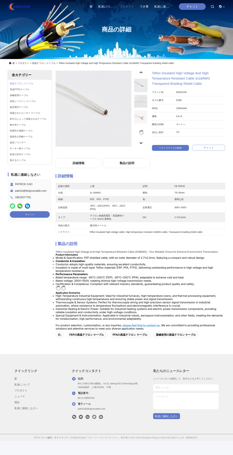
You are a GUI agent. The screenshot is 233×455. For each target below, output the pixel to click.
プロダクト (126, 6)
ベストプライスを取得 (175, 148)
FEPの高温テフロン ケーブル (86, 334)
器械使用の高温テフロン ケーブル (176, 334)
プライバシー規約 (43, 437)
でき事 (144, 6)
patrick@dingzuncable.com (30, 190)
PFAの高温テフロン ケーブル (130, 334)
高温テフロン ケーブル (44, 63)
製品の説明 (127, 163)
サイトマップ (61, 437)
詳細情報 (78, 163)
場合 (17, 402)
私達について (106, 6)
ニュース (19, 396)
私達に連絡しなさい (162, 6)
